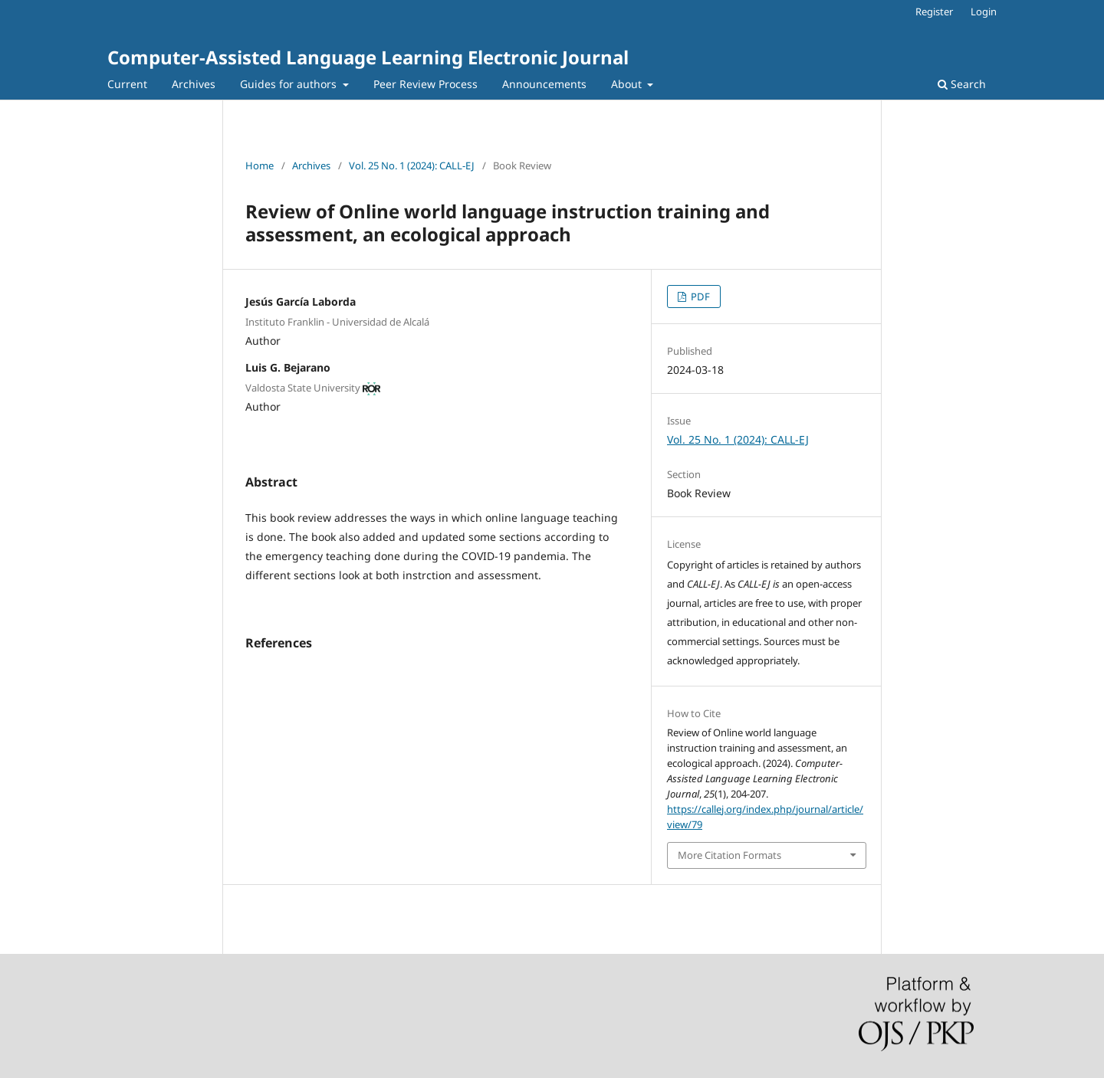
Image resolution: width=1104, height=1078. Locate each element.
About (628, 84)
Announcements (544, 84)
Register (934, 11)
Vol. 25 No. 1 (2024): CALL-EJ (412, 165)
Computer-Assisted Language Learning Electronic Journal (368, 57)
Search (962, 84)
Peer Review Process (425, 84)
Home (259, 165)
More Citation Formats (729, 855)
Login (984, 11)
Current (127, 84)
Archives (193, 84)
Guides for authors (290, 84)
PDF (699, 296)
